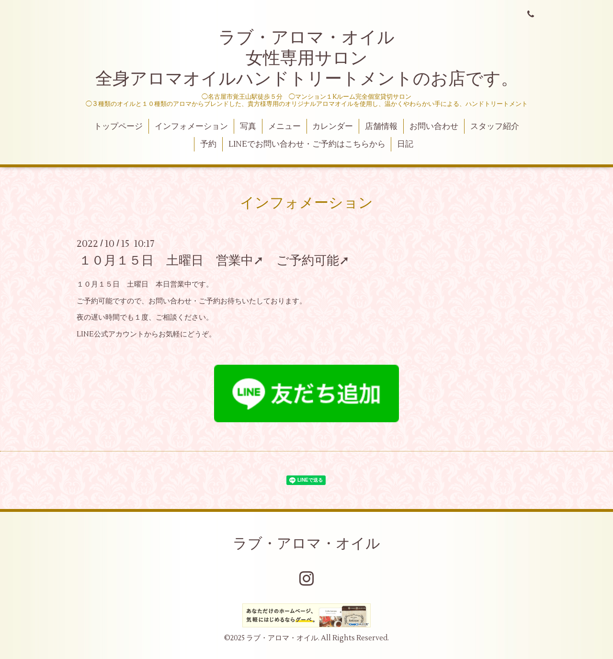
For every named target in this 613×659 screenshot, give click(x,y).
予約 (208, 144)
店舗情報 (381, 126)
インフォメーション (191, 126)
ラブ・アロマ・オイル (306, 543)
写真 (248, 126)
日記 (405, 144)
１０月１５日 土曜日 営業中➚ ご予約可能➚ (214, 261)
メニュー (284, 126)
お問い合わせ (433, 126)
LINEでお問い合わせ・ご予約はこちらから (307, 144)
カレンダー (332, 126)
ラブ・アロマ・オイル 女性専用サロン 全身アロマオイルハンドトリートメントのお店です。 (306, 58)
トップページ (118, 126)
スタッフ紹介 (494, 126)
